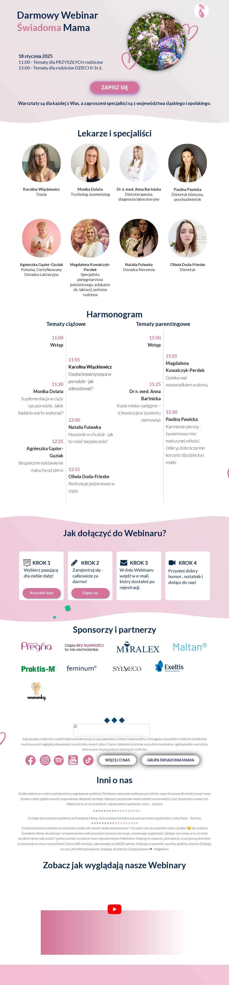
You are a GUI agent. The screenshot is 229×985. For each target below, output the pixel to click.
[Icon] (30, 760)
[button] (117, 760)
